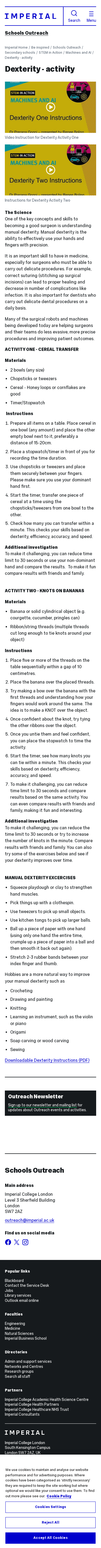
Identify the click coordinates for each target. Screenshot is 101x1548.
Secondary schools (20, 52)
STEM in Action (50, 52)
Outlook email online (22, 1300)
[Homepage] (34, 16)
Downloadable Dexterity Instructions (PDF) (47, 1060)
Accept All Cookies (50, 1538)
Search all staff (17, 1376)
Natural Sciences (19, 1333)
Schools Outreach (26, 33)
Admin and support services (28, 1361)
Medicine (12, 1328)
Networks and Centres (24, 1366)
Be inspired (40, 47)
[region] (50, 1501)
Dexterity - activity (18, 58)
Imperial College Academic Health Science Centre (47, 1399)
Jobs (9, 1290)
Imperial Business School (26, 1338)
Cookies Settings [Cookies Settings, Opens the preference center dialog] (50, 1507)
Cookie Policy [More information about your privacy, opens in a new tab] (59, 1496)
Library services (18, 1295)
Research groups (19, 1371)
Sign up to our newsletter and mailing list (42, 1105)
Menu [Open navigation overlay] (91, 17)
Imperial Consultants (22, 1414)
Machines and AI (78, 52)
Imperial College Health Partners (32, 1404)
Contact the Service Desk (27, 1285)
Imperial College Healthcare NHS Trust (37, 1409)
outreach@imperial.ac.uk (29, 1220)
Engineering (15, 1323)
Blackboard (14, 1280)
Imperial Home (16, 47)
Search (74, 16)
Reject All (50, 1522)
